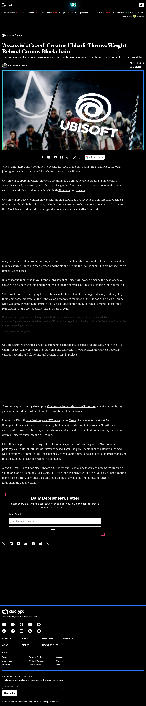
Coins (5, 645)
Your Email (15, 514)
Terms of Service (36, 657)
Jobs (58, 665)
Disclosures (7, 661)
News (25, 639)
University (67, 639)
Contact (59, 657)
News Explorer (50, 645)
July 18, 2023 (38, 331)
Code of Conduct (36, 661)
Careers (59, 661)
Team (4, 657)
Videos (25, 645)
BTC (4, 13)
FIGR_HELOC (135, 13)
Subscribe (9, 693)
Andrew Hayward (19, 65)
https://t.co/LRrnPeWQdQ (46, 325)
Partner (6, 639)
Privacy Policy (35, 665)
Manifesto (6, 665)
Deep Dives (47, 639)
